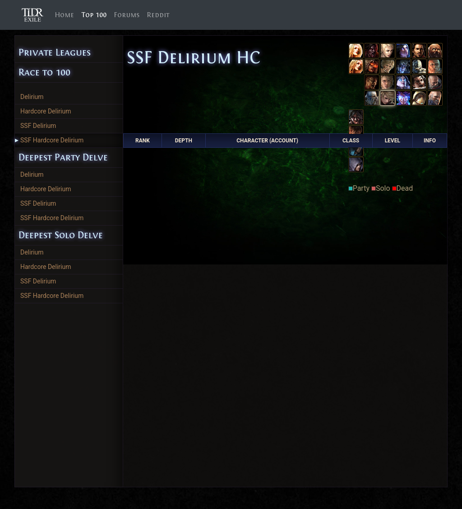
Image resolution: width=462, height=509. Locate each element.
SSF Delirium (38, 125)
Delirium (32, 96)
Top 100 (93, 15)
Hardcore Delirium (45, 111)
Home (66, 14)
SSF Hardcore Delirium (49, 140)
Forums (126, 15)
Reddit (158, 15)
